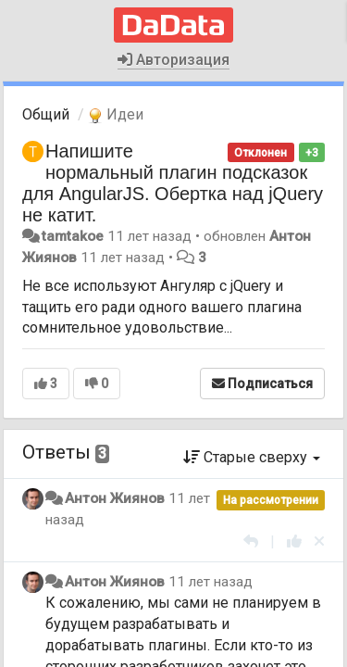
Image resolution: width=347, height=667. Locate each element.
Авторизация (173, 60)
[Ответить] (250, 541)
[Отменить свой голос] (319, 541)
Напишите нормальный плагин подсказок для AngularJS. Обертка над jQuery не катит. (172, 183)
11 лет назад (210, 581)
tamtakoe (73, 236)
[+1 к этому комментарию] (294, 541)
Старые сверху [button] (251, 457)
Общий (45, 114)
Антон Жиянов (115, 498)
